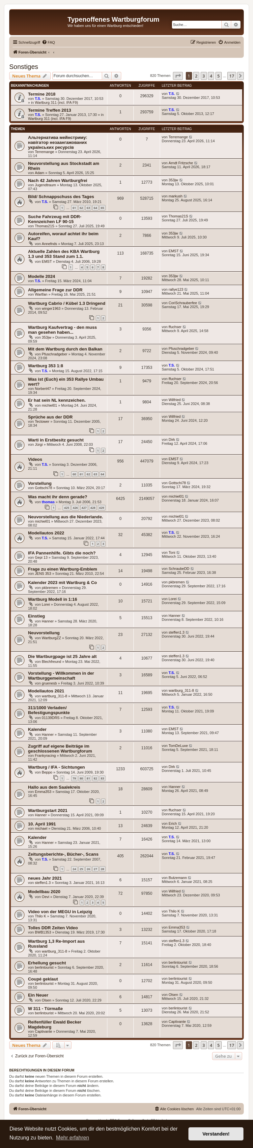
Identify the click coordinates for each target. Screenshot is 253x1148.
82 (95, 778)
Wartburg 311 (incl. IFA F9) (56, 102)
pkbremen (50, 588)
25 (81, 869)
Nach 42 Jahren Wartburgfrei (57, 180)
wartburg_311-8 (54, 696)
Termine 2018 (41, 94)
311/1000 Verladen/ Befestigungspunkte (49, 710)
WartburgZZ (51, 638)
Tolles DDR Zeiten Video (53, 927)
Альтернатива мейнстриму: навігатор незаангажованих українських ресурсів (57, 142)
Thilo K (40, 916)
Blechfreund (51, 662)
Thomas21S (44, 226)
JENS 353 (43, 573)
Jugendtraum (45, 185)
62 (81, 208)
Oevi (45, 897)
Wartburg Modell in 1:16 (52, 599)
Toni (172, 552)
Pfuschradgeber (55, 354)
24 (74, 869)
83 (102, 778)
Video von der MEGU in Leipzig (60, 911)
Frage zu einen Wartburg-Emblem (62, 569)
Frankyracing (45, 755)
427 (84, 508)
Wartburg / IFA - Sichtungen (56, 767)
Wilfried (175, 400)
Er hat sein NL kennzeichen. (57, 400)
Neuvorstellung (44, 632)
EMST (47, 261)
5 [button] (218, 76)
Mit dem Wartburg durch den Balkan (65, 349)
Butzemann (178, 878)
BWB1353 (43, 932)
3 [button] (204, 76)
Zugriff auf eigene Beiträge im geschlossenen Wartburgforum (60, 749)
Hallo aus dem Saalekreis (54, 787)
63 (88, 208)
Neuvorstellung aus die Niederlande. (65, 516)
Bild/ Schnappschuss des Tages (61, 196)
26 (88, 869)
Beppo (47, 772)
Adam (39, 173)
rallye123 (176, 289)
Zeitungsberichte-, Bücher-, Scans (63, 854)
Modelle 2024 (41, 276)
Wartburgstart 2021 (48, 810)
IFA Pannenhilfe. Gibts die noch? (62, 553)
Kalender (37, 729)
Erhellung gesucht (47, 962)
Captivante (43, 1031)
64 (95, 208)
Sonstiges (23, 66)
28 (102, 869)
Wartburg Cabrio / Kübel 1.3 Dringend (66, 303)
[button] (178, 76)
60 (74, 474)
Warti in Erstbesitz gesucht (56, 440)
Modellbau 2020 (44, 891)
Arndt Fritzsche (181, 163)
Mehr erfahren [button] (72, 1137)
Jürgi (39, 444)
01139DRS (51, 718)
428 (92, 508)
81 (88, 778)
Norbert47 (43, 389)
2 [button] (196, 76)
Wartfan (41, 294)
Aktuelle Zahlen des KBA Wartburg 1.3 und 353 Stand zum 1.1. (63, 254)
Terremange (44, 152)
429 (101, 508)
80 (81, 778)
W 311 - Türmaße (45, 1008)
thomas (48, 502)
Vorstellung (40, 483)
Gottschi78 (43, 488)
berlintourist (44, 967)
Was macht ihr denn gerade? (57, 496)
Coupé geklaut (43, 979)
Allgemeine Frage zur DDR (55, 289)
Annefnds (49, 244)
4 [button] (211, 76)
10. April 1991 (42, 824)
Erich (173, 823)
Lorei (46, 604)
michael (41, 828)
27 (95, 869)
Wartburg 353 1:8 (45, 365)
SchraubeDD (179, 569)
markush (176, 196)
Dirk (172, 439)
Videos (35, 459)
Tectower (42, 421)
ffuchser (175, 327)
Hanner (48, 621)
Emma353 (43, 792)
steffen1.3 (176, 632)
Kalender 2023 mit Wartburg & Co (62, 582)
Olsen (46, 1000)
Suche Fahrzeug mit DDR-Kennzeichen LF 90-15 (54, 219)
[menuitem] (48, 42)
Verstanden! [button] (216, 1134)
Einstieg (36, 616)
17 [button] (231, 76)
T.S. (38, 99)
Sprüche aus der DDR (50, 417)
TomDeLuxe (178, 746)
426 (75, 508)
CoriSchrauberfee (183, 303)
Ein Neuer (38, 995)
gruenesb (49, 683)
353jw (173, 180)
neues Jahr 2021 (45, 878)
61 (74, 208)
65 (102, 208)
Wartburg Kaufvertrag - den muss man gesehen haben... (62, 330)
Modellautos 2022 (46, 532)
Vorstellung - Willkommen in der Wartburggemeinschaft (61, 676)
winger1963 (51, 308)
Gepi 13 (41, 557)
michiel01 (49, 405)
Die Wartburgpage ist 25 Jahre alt (62, 656)
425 (66, 508)
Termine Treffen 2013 (49, 110)
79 (74, 778)
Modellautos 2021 (46, 690)
